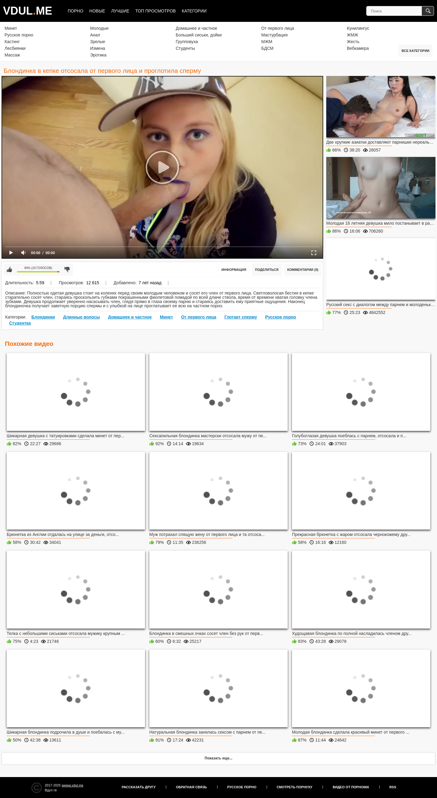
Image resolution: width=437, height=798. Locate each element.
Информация (233, 269)
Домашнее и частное (196, 28)
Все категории (415, 51)
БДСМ (267, 48)
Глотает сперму (240, 317)
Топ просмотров (155, 11)
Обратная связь (191, 787)
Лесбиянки (15, 48)
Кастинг (12, 41)
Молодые (99, 28)
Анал (95, 34)
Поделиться (266, 269)
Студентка (20, 323)
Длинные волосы (81, 317)
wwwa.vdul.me (72, 785)
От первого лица (277, 28)
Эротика (98, 55)
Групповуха (187, 41)
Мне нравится (9, 270)
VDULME (27, 11)
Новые (97, 11)
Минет (11, 28)
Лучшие (120, 11)
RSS (392, 787)
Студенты (185, 48)
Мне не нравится (67, 270)
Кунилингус (358, 28)
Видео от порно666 (351, 787)
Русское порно (19, 34)
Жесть (353, 41)
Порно (75, 11)
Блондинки (43, 317)
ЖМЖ (352, 34)
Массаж (12, 55)
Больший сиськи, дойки (199, 34)
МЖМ (266, 41)
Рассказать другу (139, 787)
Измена (97, 48)
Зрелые (97, 41)
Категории (194, 11)
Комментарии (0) (303, 269)
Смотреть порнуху (294, 787)
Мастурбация (274, 34)
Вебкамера (358, 48)
